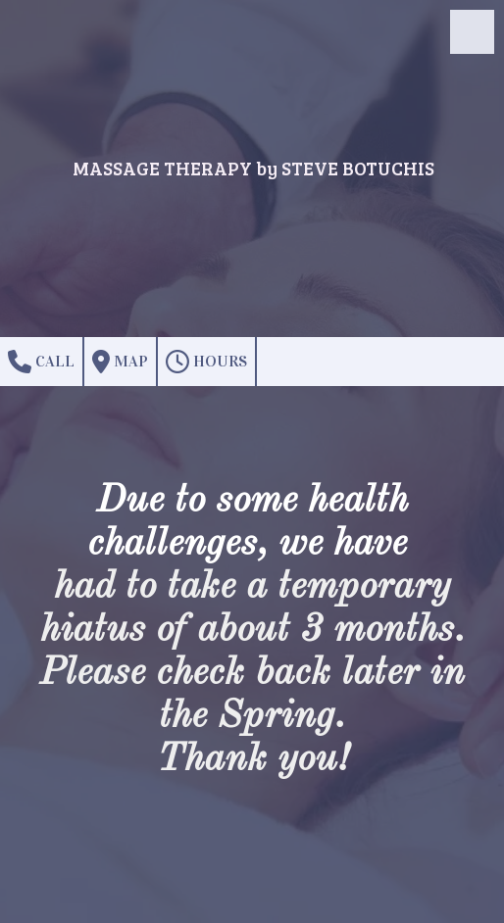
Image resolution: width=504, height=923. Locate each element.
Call (41, 361)
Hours (206, 361)
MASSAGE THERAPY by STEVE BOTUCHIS (253, 168)
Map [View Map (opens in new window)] (120, 361)
